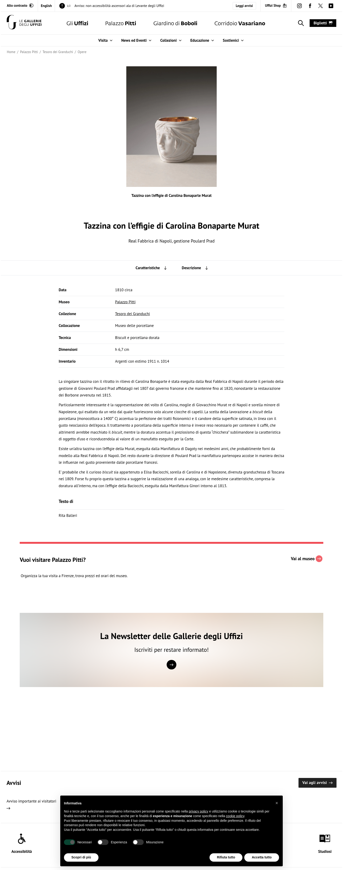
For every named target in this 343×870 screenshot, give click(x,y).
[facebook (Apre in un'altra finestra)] (310, 5)
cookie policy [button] (235, 821)
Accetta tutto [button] (262, 863)
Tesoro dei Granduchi (132, 313)
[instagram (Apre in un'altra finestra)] (299, 5)
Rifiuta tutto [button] (226, 863)
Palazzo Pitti (125, 301)
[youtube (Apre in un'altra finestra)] (331, 5)
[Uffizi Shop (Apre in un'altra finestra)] (276, 5)
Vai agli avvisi (317, 782)
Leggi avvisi (244, 5)
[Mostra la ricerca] (300, 23)
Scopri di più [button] (81, 863)
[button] (276, 808)
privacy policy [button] (198, 817)
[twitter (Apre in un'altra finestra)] (320, 5)
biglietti (323, 23)
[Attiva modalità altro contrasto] (20, 5)
